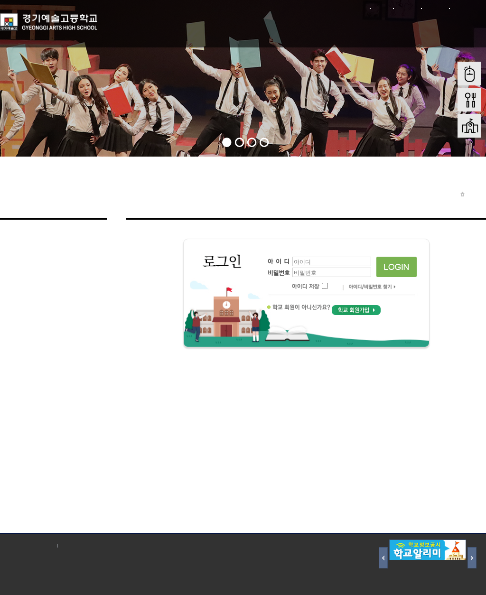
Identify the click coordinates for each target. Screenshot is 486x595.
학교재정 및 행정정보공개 (396, 33)
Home (475, 193)
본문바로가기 (467, 8)
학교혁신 (461, 27)
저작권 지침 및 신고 (90, 545)
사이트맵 (435, 8)
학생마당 (233, 27)
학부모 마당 (282, 27)
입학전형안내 (330, 27)
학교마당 (184, 27)
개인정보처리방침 (26, 545)
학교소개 (136, 27)
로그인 (381, 8)
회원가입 (407, 8)
